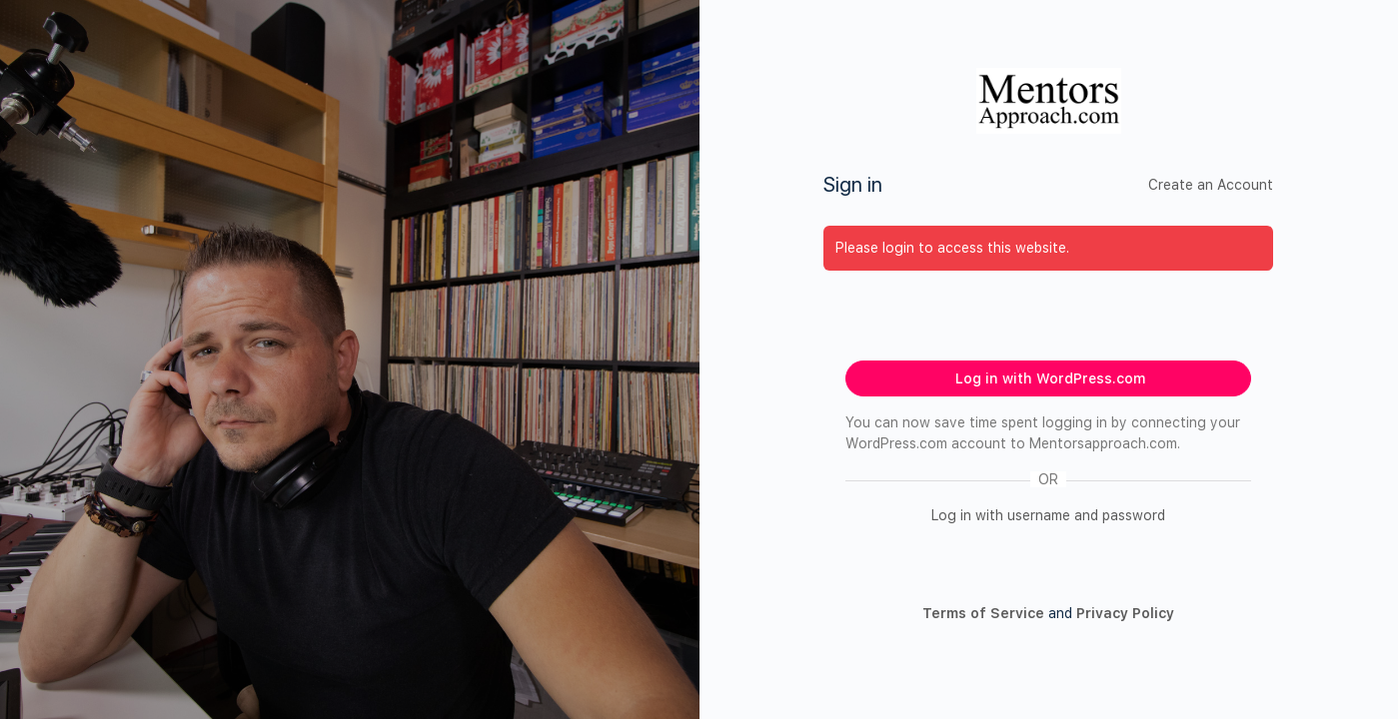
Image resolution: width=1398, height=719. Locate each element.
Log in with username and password (1048, 515)
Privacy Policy (1125, 613)
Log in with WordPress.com (1050, 378)
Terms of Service (983, 613)
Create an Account (1210, 185)
